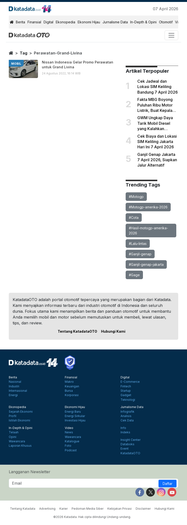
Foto (68, 445)
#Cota (134, 217)
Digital (48, 22)
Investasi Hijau (75, 420)
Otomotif (166, 22)
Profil (12, 416)
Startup (126, 390)
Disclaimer (143, 508)
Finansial (34, 22)
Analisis (126, 416)
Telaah (14, 432)
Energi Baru (73, 411)
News (69, 432)
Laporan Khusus (20, 445)
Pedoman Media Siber (87, 508)
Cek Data (127, 420)
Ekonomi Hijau (89, 22)
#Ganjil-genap (140, 254)
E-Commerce (130, 381)
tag (23, 53)
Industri (14, 386)
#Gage (134, 275)
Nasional (15, 381)
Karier (63, 508)
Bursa (69, 390)
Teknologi (128, 399)
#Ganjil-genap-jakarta (146, 264)
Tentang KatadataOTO (77, 331)
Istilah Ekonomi (19, 420)
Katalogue (72, 441)
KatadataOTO (130, 453)
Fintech (126, 386)
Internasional (18, 390)
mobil (16, 63)
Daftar (167, 483)
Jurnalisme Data (115, 22)
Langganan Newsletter (29, 471)
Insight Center (130, 440)
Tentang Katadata (22, 508)
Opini (12, 437)
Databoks (127, 444)
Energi (13, 395)
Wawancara (17, 441)
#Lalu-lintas (138, 243)
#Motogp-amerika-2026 (148, 207)
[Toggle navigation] (171, 35)
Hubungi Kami (113, 331)
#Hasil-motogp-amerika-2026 (148, 230)
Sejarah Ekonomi (21, 411)
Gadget (126, 395)
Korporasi (72, 395)
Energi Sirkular (75, 416)
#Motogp (136, 197)
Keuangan (72, 386)
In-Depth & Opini (143, 22)
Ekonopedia (65, 22)
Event (125, 448)
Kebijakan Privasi (119, 508)
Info (123, 428)
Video (69, 428)
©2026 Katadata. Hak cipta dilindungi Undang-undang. (92, 517)
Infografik (127, 411)
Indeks (125, 432)
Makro (69, 381)
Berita (20, 22)
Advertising (47, 508)
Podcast (71, 450)
